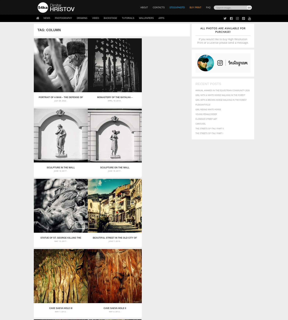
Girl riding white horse (208, 109)
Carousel (200, 123)
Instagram (154, 285)
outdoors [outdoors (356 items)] (189, 250)
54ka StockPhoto (46, 280)
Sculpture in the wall (131, 82)
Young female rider (206, 114)
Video (95, 18)
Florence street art (206, 119)
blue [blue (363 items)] (206, 239)
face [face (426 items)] (218, 243)
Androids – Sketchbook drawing (128, 235)
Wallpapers (146, 18)
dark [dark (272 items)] (239, 240)
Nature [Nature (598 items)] (224, 246)
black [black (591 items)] (199, 239)
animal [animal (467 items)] (188, 235)
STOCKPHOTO (177, 7)
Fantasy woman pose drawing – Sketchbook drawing (140, 240)
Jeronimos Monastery (92, 193)
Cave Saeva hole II (170, 137)
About (94, 276)
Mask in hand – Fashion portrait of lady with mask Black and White (70, 240)
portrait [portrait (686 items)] (219, 250)
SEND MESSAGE (219, 283)
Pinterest (153, 290)
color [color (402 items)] (228, 239)
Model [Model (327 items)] (215, 247)
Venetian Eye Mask (97, 307)
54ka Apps (42, 294)
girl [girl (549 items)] (243, 243)
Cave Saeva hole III (131, 137)
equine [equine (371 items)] (211, 243)
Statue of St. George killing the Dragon (53, 137)
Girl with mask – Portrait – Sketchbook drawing (137, 244)
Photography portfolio (50, 285)
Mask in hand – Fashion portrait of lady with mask (65, 244)
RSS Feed (114, 307)
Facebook (153, 281)
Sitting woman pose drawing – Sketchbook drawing (139, 253)
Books (94, 285)
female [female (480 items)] (235, 243)
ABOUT (144, 7)
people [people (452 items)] (200, 250)
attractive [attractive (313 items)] (203, 236)
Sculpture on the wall (170, 82)
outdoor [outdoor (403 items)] (239, 246)
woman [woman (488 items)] (208, 254)
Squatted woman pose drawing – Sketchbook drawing (140, 249)
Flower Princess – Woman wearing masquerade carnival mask (70, 253)
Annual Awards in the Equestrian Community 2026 (222, 90)
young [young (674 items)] (218, 254)
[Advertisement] (145, 214)
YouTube (152, 295)
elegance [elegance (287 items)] (188, 243)
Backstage (110, 18)
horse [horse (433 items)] (193, 246)
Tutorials (128, 18)
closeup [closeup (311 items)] (220, 240)
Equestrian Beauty (76, 307)
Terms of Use (88, 315)
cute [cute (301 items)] (234, 240)
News (47, 18)
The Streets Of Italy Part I (209, 133)
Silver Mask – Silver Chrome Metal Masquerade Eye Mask (67, 249)
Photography (63, 18)
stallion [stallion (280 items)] (241, 250)
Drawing (82, 18)
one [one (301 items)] (232, 247)
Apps (161, 18)
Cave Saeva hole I (53, 193)
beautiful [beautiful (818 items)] (236, 235)
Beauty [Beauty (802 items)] (189, 239)
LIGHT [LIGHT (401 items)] (200, 246)
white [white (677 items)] (198, 254)
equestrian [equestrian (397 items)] (200, 243)
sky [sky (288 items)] (234, 250)
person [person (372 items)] (208, 250)
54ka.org (68, 315)
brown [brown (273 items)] (212, 240)
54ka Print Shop (46, 276)
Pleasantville (202, 104)
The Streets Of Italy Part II (209, 128)
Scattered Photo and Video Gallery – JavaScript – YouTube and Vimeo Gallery (70, 235)
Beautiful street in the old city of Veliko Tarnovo (92, 137)
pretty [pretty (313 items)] (229, 250)
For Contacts (98, 294)
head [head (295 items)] (186, 247)
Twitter (152, 276)
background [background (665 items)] (218, 235)
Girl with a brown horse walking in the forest (221, 99)
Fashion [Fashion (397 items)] (226, 243)
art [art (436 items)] (196, 235)
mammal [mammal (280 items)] (207, 247)
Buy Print (195, 7)
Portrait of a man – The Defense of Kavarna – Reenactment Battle (53, 82)
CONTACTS (159, 7)
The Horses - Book (47, 289)
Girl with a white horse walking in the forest (220, 95)
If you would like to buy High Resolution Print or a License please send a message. (223, 35)
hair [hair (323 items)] (249, 243)
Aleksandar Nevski (131, 193)
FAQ (208, 7)
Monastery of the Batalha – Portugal (92, 82)
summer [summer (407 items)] (189, 254)
